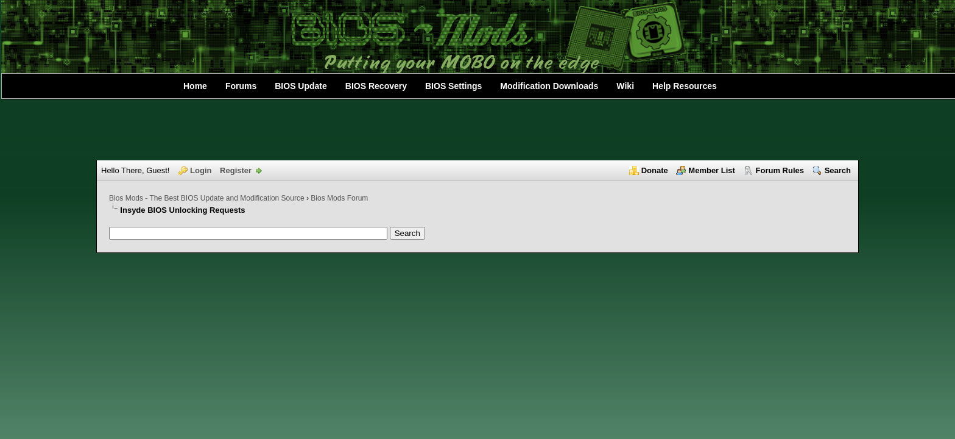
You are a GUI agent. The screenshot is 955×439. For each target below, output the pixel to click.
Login (200, 170)
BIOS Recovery (376, 86)
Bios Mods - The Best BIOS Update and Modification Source (207, 198)
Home (195, 86)
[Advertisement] (477, 129)
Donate (654, 170)
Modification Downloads (549, 86)
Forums (240, 86)
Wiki (625, 86)
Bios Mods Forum (339, 198)
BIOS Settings (453, 86)
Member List (711, 170)
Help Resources (684, 86)
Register (236, 170)
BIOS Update (301, 86)
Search (838, 170)
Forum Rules (780, 170)
